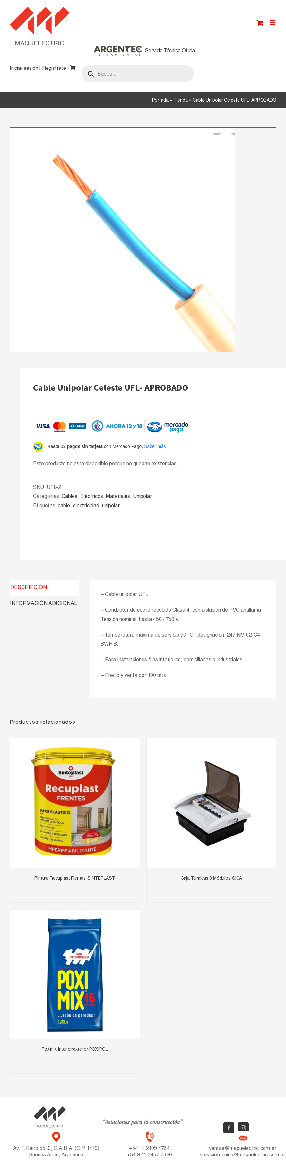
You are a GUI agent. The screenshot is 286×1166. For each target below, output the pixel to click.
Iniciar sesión (24, 68)
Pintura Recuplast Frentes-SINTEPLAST (74, 879)
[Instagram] (243, 1127)
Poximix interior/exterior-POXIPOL (75, 1050)
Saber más (155, 446)
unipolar (111, 506)
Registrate (54, 68)
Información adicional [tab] (43, 604)
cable (64, 506)
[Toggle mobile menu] (273, 23)
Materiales (118, 497)
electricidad (86, 506)
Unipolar (142, 497)
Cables (69, 497)
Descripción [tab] (28, 588)
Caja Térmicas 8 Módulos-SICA (211, 879)
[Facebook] (228, 1127)
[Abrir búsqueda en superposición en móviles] (137, 74)
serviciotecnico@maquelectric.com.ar (242, 1155)
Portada (160, 100)
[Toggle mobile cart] (260, 23)
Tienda (180, 100)
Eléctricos (91, 497)
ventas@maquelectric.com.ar (242, 1149)
